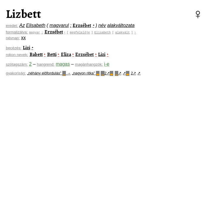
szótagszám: (17, 64)
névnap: (13, 38)
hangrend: (45, 64)
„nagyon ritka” (86, 73)
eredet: (12, 25)
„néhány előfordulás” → (49, 73)
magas (63, 64)
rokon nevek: (17, 54)
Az (22, 25)
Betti (51, 54)
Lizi (26, 48)
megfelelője (81, 32)
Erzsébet (82, 25)
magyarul (59, 25)
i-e (106, 64)
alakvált (123, 32)
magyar (34, 32)
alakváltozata (120, 25)
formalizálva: (17, 32)
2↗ (107, 73)
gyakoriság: (16, 73)
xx (23, 37)
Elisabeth (35, 25)
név (102, 25)
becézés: (13, 48)
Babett (36, 54)
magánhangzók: (89, 64)
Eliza (66, 54)
